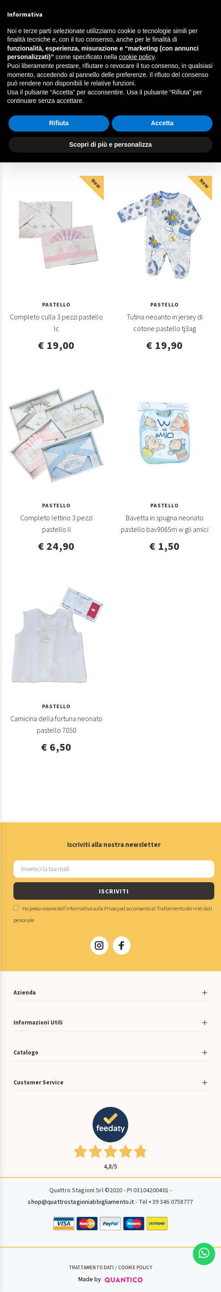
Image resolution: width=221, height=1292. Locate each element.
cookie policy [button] (136, 56)
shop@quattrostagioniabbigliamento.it (81, 1202)
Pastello (56, 305)
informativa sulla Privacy (92, 909)
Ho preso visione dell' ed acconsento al (112, 914)
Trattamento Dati (91, 1267)
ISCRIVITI (113, 891)
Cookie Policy (135, 1267)
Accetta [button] (162, 123)
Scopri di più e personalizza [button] (110, 144)
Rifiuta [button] (59, 123)
